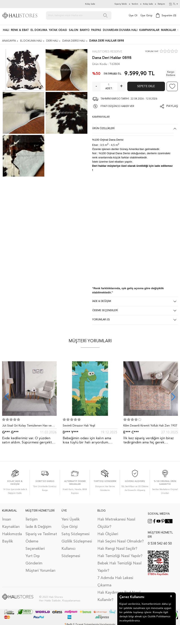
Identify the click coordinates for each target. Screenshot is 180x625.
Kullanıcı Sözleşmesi (70, 552)
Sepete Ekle (146, 86)
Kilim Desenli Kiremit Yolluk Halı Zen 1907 (150, 425)
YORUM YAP (151, 51)
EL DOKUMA (39, 30)
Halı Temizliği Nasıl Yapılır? (119, 556)
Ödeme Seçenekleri (35, 545)
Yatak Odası (58, 30)
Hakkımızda (11, 534)
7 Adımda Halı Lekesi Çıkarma (115, 581)
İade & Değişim (38, 527)
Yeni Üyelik (70, 519)
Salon (73, 30)
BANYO (84, 30)
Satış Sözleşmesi (75, 534)
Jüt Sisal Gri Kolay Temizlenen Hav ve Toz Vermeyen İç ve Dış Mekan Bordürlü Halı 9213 (28, 426)
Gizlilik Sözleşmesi (76, 541)
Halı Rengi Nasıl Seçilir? (117, 549)
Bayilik (7, 541)
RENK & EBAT (20, 30)
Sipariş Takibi (121, 4)
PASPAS (96, 30)
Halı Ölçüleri (107, 534)
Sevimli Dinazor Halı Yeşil (79, 425)
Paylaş (172, 106)
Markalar (168, 30)
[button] (173, 396)
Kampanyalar (149, 30)
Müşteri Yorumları (40, 571)
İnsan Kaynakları (11, 523)
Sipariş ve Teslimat (41, 534)
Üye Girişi (146, 15)
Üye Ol (133, 15)
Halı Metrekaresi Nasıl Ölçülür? (116, 523)
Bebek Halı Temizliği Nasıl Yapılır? (119, 567)
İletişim (32, 519)
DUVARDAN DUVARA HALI (120, 30)
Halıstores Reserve (107, 51)
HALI (6, 30)
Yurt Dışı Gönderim (34, 559)
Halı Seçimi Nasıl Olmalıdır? (120, 541)
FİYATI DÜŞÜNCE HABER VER (117, 106)
